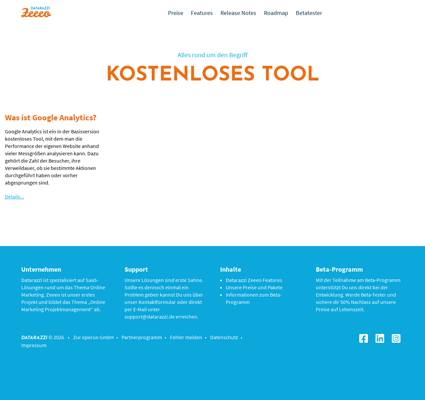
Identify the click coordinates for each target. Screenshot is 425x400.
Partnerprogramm (142, 337)
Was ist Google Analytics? (51, 117)
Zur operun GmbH (93, 337)
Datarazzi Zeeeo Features (254, 280)
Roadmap (276, 13)
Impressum (33, 345)
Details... (14, 196)
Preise (175, 13)
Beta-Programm (382, 280)
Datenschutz (224, 337)
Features (202, 13)
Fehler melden (186, 337)
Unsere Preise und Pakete (254, 287)
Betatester (309, 13)
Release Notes (238, 13)
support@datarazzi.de (150, 316)
